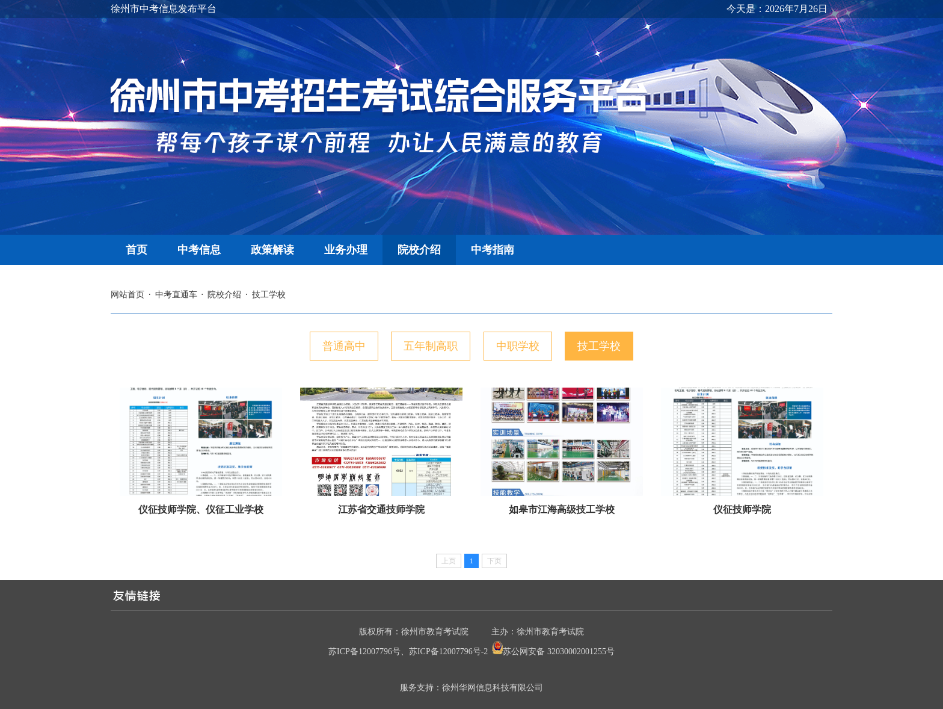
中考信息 (199, 250)
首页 (136, 250)
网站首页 (127, 294)
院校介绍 (419, 250)
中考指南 (492, 250)
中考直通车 (176, 294)
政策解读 (272, 250)
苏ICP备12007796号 (364, 651)
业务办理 (345, 250)
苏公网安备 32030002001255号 (559, 651)
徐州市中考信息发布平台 (164, 9)
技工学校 (269, 294)
